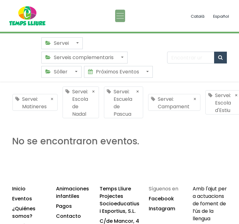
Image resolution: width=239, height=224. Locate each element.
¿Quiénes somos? (23, 212)
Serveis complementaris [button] (80, 57)
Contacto (68, 216)
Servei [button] (57, 43)
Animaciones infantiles (72, 192)
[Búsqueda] (220, 57)
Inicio (19, 188)
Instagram (162, 208)
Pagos (64, 206)
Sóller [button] (57, 71)
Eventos (22, 198)
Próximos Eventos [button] (114, 71)
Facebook (161, 198)
